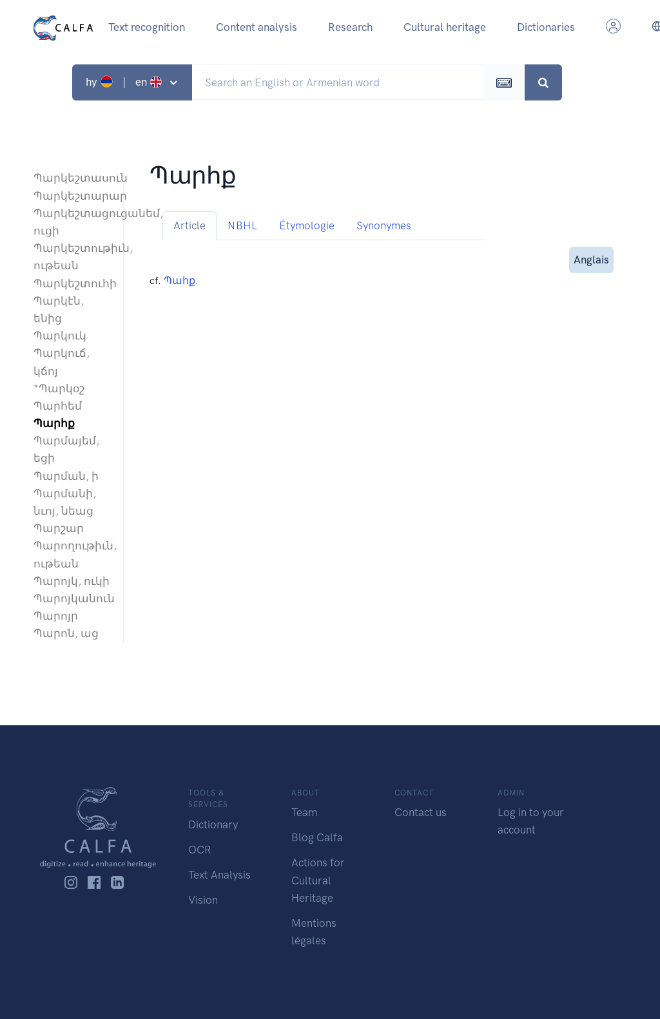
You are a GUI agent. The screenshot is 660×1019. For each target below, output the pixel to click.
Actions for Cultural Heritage (318, 880)
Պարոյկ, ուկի (72, 581)
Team (304, 812)
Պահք (179, 280)
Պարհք (54, 423)
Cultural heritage (444, 27)
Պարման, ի (66, 476)
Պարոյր (56, 615)
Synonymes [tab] (383, 225)
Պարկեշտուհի (72, 283)
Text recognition (146, 27)
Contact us (420, 812)
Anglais (591, 258)
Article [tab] (189, 225)
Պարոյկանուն (72, 598)
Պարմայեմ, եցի (66, 449)
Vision (203, 899)
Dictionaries (546, 27)
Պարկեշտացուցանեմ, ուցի (72, 222)
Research (350, 27)
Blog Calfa (317, 837)
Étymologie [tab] (307, 225)
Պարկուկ (60, 335)
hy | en (125, 81)
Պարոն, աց (66, 633)
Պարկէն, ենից (59, 309)
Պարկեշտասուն (72, 177)
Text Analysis (219, 874)
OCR (199, 849)
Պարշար (59, 528)
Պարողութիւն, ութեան (72, 554)
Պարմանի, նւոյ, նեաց (65, 502)
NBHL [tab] (242, 225)
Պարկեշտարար (72, 195)
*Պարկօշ (59, 388)
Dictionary (213, 824)
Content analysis (256, 27)
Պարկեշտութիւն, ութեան (72, 257)
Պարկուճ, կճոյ (62, 362)
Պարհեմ (58, 405)
